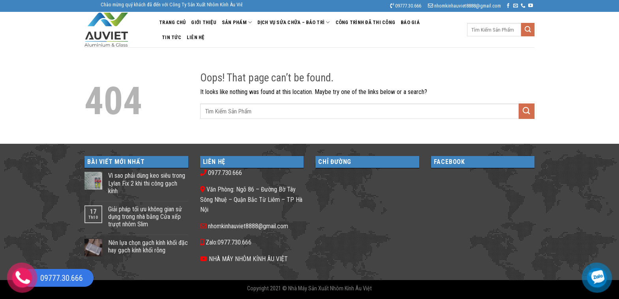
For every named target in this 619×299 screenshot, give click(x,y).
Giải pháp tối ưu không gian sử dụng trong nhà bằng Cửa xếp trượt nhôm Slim (145, 216)
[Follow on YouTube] (530, 6)
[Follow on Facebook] (508, 6)
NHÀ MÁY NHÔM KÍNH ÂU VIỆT (248, 259)
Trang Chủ (172, 22)
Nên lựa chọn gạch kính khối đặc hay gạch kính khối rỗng (148, 246)
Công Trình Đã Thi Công (366, 22)
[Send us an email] (515, 6)
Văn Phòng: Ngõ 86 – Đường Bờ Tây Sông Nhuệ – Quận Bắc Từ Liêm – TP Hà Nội (251, 199)
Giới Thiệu (203, 22)
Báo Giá (410, 22)
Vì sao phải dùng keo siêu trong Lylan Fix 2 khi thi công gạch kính (146, 183)
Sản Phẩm (237, 22)
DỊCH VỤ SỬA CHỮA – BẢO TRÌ (293, 22)
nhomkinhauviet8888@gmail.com (248, 226)
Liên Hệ (195, 37)
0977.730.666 (225, 173)
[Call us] (523, 6)
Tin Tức (171, 37)
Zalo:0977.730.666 (228, 242)
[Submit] (528, 29)
